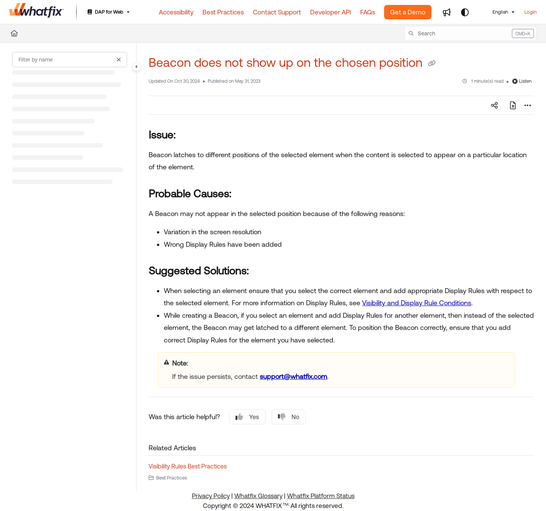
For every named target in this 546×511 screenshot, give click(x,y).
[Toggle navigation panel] (136, 66)
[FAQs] (367, 12)
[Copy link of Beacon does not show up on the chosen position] (432, 64)
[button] (470, 33)
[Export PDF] (513, 105)
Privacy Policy (211, 496)
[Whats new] (447, 12)
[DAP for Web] (108, 12)
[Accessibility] (176, 12)
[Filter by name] (69, 59)
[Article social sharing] (494, 105)
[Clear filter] (118, 59)
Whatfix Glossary (258, 496)
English (495, 12)
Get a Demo (407, 12)
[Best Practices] (223, 12)
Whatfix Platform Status (321, 496)
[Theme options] (465, 12)
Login (530, 12)
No (288, 417)
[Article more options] (528, 105)
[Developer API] (330, 12)
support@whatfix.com (293, 376)
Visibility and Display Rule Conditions (416, 303)
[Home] (36, 12)
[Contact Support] (277, 12)
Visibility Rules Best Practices (188, 466)
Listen (522, 81)
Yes (247, 417)
